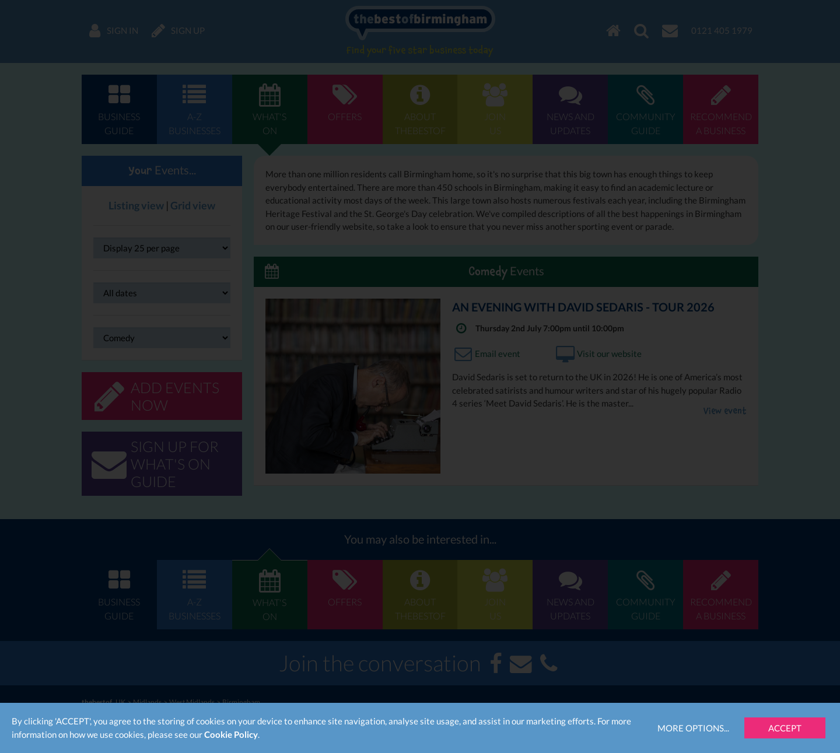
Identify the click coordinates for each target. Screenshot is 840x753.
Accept (785, 728)
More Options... (693, 728)
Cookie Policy (231, 734)
